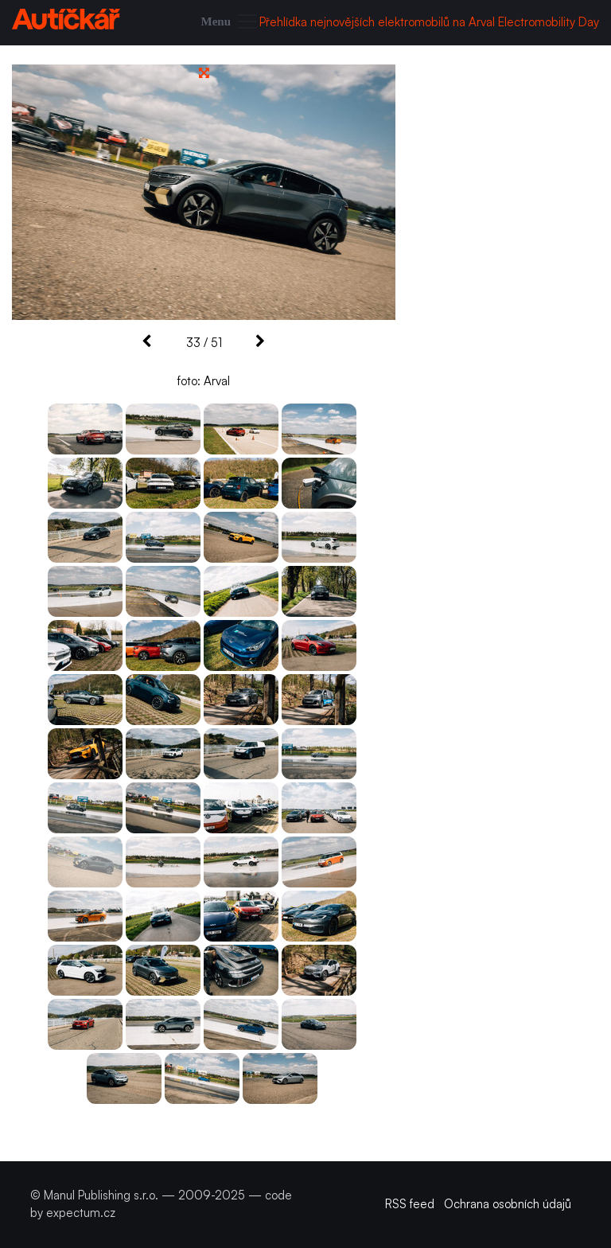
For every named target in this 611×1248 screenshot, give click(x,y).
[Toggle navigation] (230, 22)
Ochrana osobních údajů (507, 1203)
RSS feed (409, 1203)
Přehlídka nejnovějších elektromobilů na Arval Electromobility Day (429, 21)
